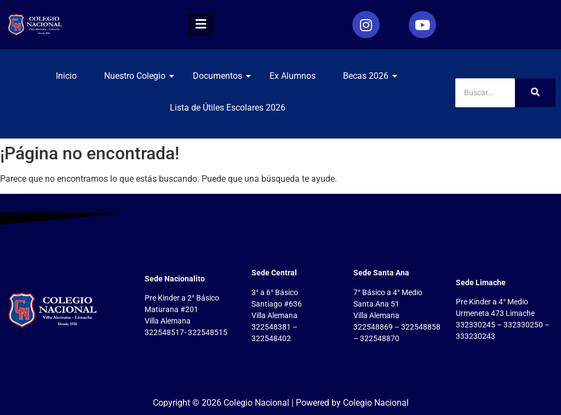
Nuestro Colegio (139, 76)
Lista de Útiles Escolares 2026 (227, 107)
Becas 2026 (370, 76)
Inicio (66, 76)
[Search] (484, 92)
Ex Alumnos (293, 76)
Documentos (221, 76)
